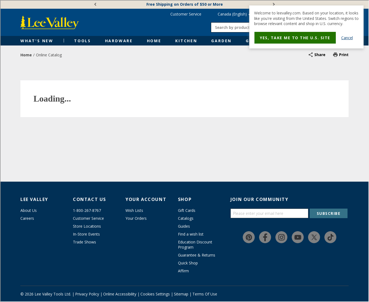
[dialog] (306, 26)
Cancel (347, 37)
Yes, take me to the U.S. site (295, 37)
